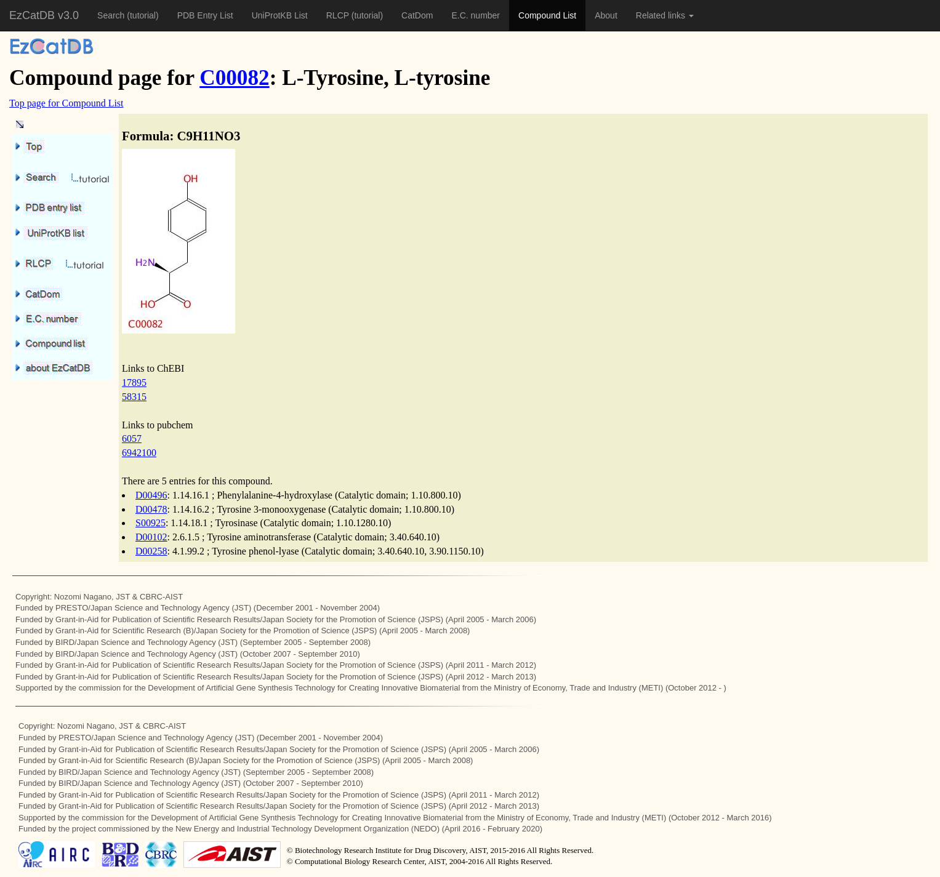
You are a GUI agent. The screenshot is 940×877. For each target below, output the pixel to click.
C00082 (234, 78)
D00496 (151, 495)
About (606, 15)
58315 (134, 396)
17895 (134, 382)
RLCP (338, 15)
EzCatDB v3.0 (44, 15)
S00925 (150, 523)
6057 (132, 438)
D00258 (151, 551)
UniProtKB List (280, 15)
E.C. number (475, 15)
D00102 (151, 537)
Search (112, 15)
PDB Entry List (205, 15)
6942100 (139, 452)
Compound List (547, 15)
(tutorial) (142, 15)
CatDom (417, 15)
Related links (665, 15)
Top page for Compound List (66, 103)
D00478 (151, 509)
